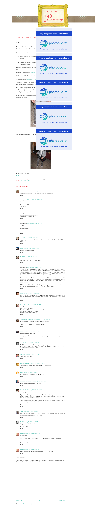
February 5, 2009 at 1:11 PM (33, 354)
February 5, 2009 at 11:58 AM (42, 319)
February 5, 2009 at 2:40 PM (34, 390)
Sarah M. (22, 354)
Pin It (17, 176)
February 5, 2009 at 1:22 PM (38, 363)
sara (21, 237)
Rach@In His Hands (25, 381)
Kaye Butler (23, 390)
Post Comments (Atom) (29, 504)
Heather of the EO (25, 363)
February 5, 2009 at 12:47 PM (31, 331)
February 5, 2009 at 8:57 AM (41, 191)
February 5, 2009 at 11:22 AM (31, 293)
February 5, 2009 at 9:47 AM (31, 248)
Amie (21, 293)
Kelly (21, 372)
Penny (22, 248)
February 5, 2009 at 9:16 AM (34, 213)
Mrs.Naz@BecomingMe (26, 191)
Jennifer (22, 342)
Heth (21, 422)
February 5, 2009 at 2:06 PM (39, 381)
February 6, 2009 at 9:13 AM (32, 449)
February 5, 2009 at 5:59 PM (30, 422)
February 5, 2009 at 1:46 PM (31, 372)
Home (40, 500)
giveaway (27, 180)
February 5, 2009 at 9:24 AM (30, 237)
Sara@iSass (23, 304)
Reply (21, 195)
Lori (21, 257)
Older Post (62, 500)
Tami (21, 411)
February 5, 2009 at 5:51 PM (31, 411)
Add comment (20, 457)
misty (21, 331)
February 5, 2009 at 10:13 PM (32, 433)
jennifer (22, 433)
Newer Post (19, 500)
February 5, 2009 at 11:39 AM (34, 304)
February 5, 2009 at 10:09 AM (30, 257)
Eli (22, 180)
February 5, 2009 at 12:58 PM (32, 342)
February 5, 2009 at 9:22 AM (34, 223)
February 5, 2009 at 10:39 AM (34, 267)
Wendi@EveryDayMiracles (27, 319)
